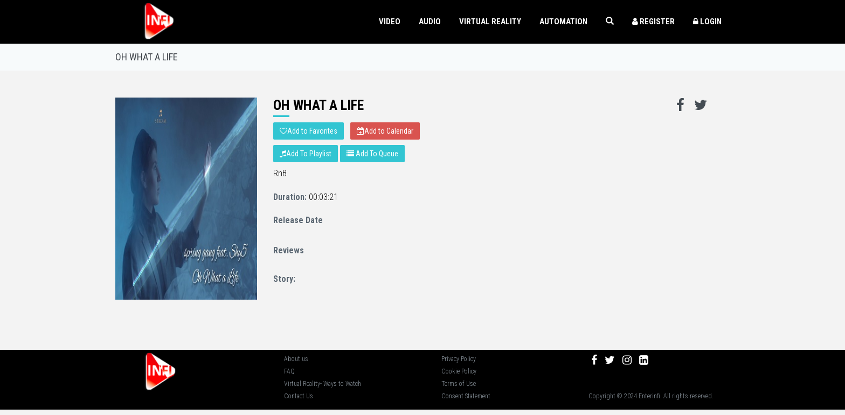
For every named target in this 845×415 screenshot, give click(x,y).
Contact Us (298, 396)
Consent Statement (465, 396)
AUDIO (430, 21)
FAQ (289, 371)
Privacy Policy (458, 359)
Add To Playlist (305, 153)
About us (296, 359)
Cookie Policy (458, 371)
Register (653, 21)
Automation (563, 21)
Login (707, 21)
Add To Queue (372, 153)
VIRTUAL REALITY (490, 21)
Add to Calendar (385, 131)
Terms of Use (458, 384)
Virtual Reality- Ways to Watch (322, 384)
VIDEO (389, 21)
